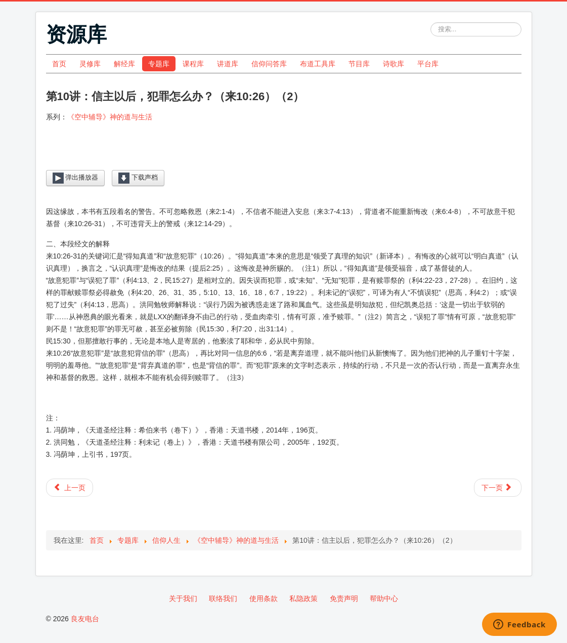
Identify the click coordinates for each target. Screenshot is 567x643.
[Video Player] (283, 154)
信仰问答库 (269, 64)
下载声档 (138, 178)
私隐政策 (303, 598)
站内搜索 (430, 22)
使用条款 (263, 598)
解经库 (124, 64)
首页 (59, 64)
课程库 (193, 64)
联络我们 (223, 598)
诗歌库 (393, 64)
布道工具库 (317, 64)
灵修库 (90, 64)
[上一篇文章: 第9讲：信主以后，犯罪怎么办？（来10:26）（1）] (69, 488)
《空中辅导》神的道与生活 (109, 117)
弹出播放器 (76, 178)
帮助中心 (384, 598)
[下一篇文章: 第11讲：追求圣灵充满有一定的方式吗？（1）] (497, 488)
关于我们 (183, 598)
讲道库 (227, 64)
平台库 (428, 64)
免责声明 (344, 598)
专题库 (158, 64)
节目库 (359, 64)
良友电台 (85, 619)
